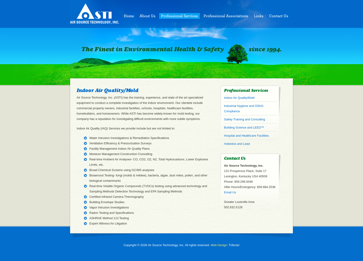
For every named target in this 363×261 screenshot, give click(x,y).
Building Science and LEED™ (244, 127)
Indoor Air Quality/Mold (239, 97)
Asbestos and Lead (237, 143)
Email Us (230, 192)
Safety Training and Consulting (244, 119)
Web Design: (219, 245)
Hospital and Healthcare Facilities (246, 135)
